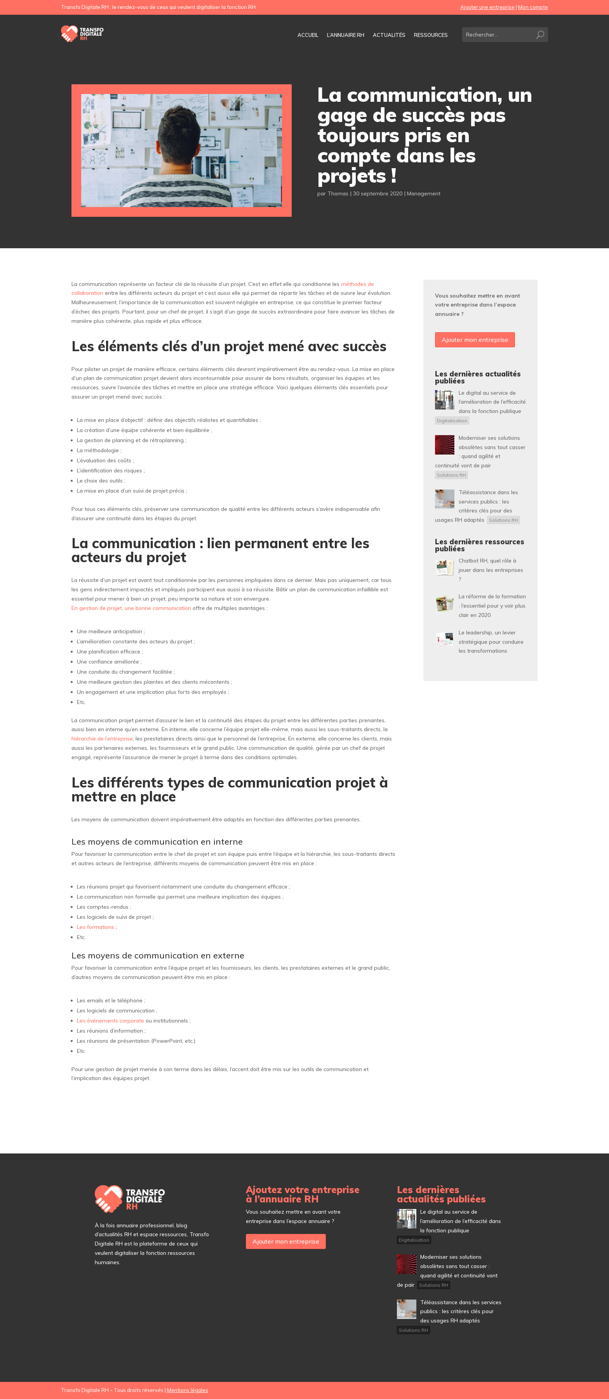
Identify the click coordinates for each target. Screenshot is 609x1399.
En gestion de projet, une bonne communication (131, 608)
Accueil (308, 35)
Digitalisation (452, 420)
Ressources (431, 35)
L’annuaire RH (345, 35)
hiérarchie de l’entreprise (102, 738)
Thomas (337, 193)
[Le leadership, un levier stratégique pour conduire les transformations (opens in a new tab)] (491, 642)
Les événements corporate (110, 1020)
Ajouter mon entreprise (475, 339)
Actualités (389, 35)
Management (423, 193)
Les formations (95, 926)
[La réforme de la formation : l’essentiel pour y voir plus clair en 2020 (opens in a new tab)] (492, 605)
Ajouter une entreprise (487, 7)
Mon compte (533, 7)
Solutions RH (451, 475)
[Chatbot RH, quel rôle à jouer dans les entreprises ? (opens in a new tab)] (491, 570)
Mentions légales (187, 1390)
